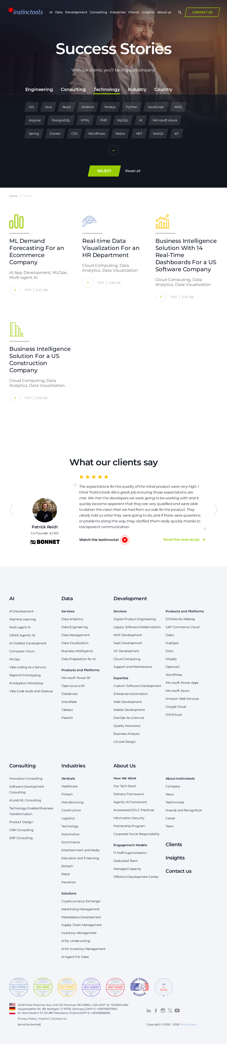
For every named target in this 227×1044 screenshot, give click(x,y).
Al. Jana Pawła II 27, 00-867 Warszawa (43, 1013)
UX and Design (125, 742)
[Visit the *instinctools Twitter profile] (170, 1010)
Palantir (67, 718)
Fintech (67, 794)
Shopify (171, 659)
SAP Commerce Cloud (182, 627)
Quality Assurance (127, 726)
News (170, 794)
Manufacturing (72, 802)
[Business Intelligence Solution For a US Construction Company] (14, 397)
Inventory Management (79, 933)
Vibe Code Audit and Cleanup (31, 691)
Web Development (128, 702)
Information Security (129, 818)
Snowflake (69, 702)
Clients (133, 13)
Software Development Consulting (26, 789)
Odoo (170, 635)
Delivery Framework (129, 794)
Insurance (68, 882)
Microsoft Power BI (75, 678)
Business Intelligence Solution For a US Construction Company (40, 359)
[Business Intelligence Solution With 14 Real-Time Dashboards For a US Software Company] (160, 296)
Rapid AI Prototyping (25, 675)
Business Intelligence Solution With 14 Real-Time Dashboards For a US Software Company (186, 255)
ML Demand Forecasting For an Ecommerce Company (36, 251)
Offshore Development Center (136, 877)
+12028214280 (119, 1005)
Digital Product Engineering (135, 619)
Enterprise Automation (131, 694)
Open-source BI (73, 686)
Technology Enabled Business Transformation (31, 811)
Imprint (44, 1018)
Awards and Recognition (184, 810)
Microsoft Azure (177, 691)
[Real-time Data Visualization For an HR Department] (87, 282)
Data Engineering (74, 627)
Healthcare (69, 786)
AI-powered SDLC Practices (134, 810)
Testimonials (175, 802)
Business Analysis (127, 734)
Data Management (75, 635)
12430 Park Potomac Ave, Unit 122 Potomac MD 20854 (54, 1005)
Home (13, 196)
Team (170, 826)
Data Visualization (74, 643)
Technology (70, 826)
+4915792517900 (106, 1009)
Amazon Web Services (182, 699)
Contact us (179, 871)
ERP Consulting (21, 838)
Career (170, 818)
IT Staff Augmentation (130, 853)
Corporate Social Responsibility (137, 834)
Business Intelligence (77, 651)
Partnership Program (129, 826)
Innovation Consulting (25, 779)
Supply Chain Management (81, 925)
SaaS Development (128, 643)
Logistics (68, 818)
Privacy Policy (27, 1018)
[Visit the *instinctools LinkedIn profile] (148, 1010)
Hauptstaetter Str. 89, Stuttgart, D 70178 (44, 1009)
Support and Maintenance (133, 667)
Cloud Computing (127, 659)
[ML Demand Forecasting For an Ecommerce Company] (14, 289)
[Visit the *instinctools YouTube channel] (177, 1010)
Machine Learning (22, 619)
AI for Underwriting (75, 941)
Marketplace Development (81, 917)
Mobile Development (129, 710)
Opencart (173, 667)
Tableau (67, 710)
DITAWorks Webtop (180, 619)
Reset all (132, 171)
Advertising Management (80, 909)
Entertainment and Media (80, 850)
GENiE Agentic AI (22, 635)
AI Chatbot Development (28, 643)
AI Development (21, 611)
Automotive (70, 834)
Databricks (69, 694)
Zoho (169, 651)
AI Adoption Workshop (26, 683)
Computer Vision (22, 651)
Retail (65, 874)
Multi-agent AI (20, 627)
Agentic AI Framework (130, 802)
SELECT (104, 171)
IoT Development (126, 651)
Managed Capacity (127, 869)
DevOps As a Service (129, 718)
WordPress (174, 675)
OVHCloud (173, 715)
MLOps (14, 659)
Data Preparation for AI (78, 659)
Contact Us (201, 13)
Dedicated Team (126, 861)
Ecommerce (70, 842)
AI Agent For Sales (75, 957)
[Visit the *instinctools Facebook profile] (155, 1010)
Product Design (21, 822)
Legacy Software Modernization (137, 627)
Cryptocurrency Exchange (80, 901)
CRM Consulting (21, 830)
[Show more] (113, 151)
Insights (148, 13)
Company (173, 786)
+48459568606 (100, 1013)
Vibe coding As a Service (27, 667)
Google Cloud (176, 707)
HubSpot (172, 643)
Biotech (67, 866)
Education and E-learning (80, 858)
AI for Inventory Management (83, 949)
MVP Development (128, 635)
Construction (71, 810)
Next (216, 509)
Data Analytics (72, 619)
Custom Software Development (137, 686)
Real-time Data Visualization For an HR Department (110, 248)
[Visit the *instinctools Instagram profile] (162, 1010)
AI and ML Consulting (25, 800)
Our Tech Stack (125, 786)
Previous (11, 509)
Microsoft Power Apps (182, 683)
